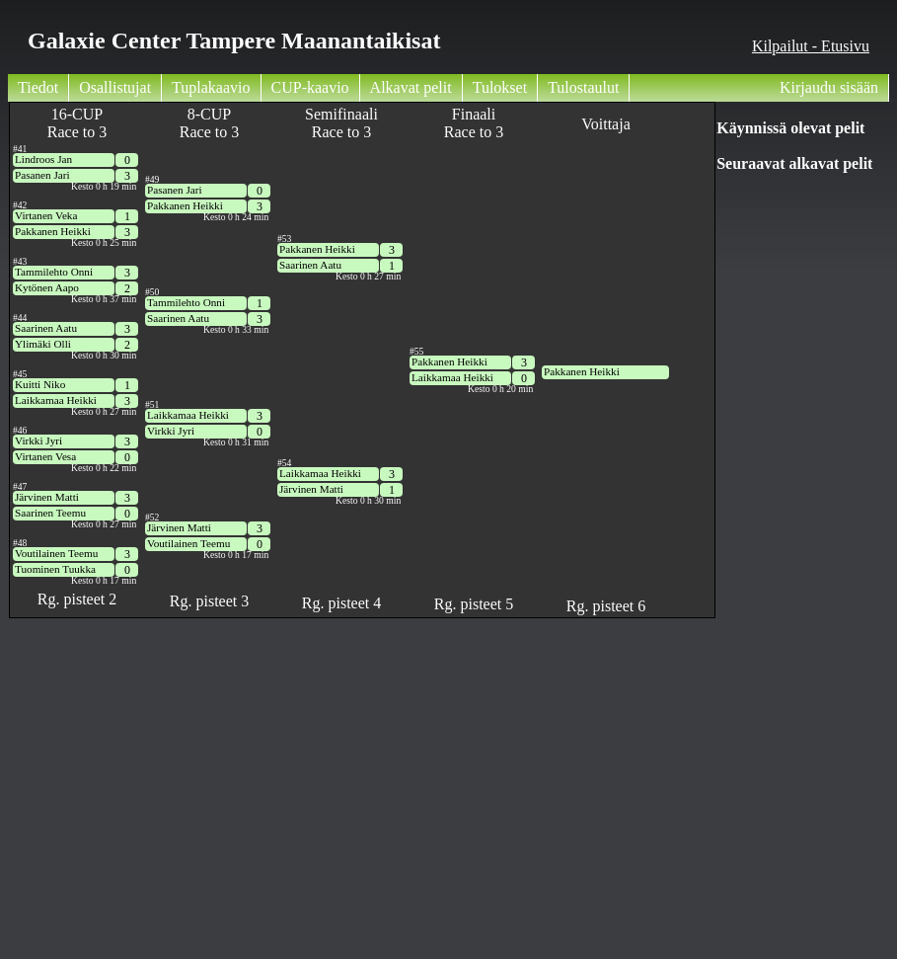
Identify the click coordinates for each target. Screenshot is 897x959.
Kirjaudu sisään (829, 87)
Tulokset (500, 87)
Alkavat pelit (411, 87)
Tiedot (38, 87)
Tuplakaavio (211, 87)
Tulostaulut (583, 87)
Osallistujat (115, 87)
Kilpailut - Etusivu (810, 46)
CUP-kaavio (310, 87)
